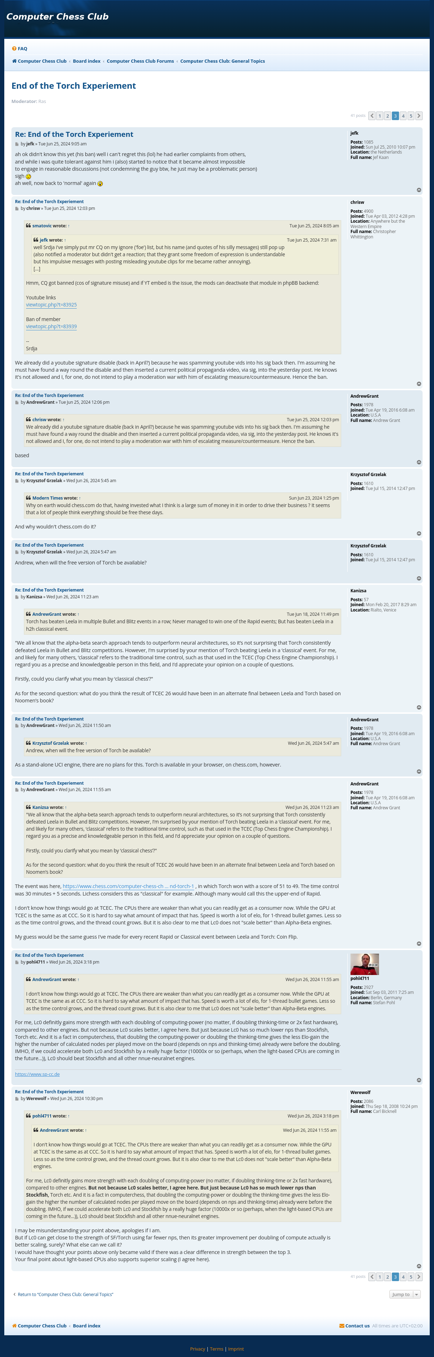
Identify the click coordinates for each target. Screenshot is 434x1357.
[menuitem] (19, 48)
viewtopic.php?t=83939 (51, 326)
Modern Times (47, 498)
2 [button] (387, 116)
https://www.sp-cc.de (37, 1074)
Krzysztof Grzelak (50, 743)
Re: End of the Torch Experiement (74, 134)
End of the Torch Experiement (73, 85)
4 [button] (403, 116)
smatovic (42, 226)
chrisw (39, 420)
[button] (371, 116)
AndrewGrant (46, 614)
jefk (44, 240)
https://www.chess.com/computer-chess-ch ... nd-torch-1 (128, 886)
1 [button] (379, 116)
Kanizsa (40, 807)
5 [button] (411, 116)
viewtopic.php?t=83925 (51, 304)
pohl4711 (42, 1116)
